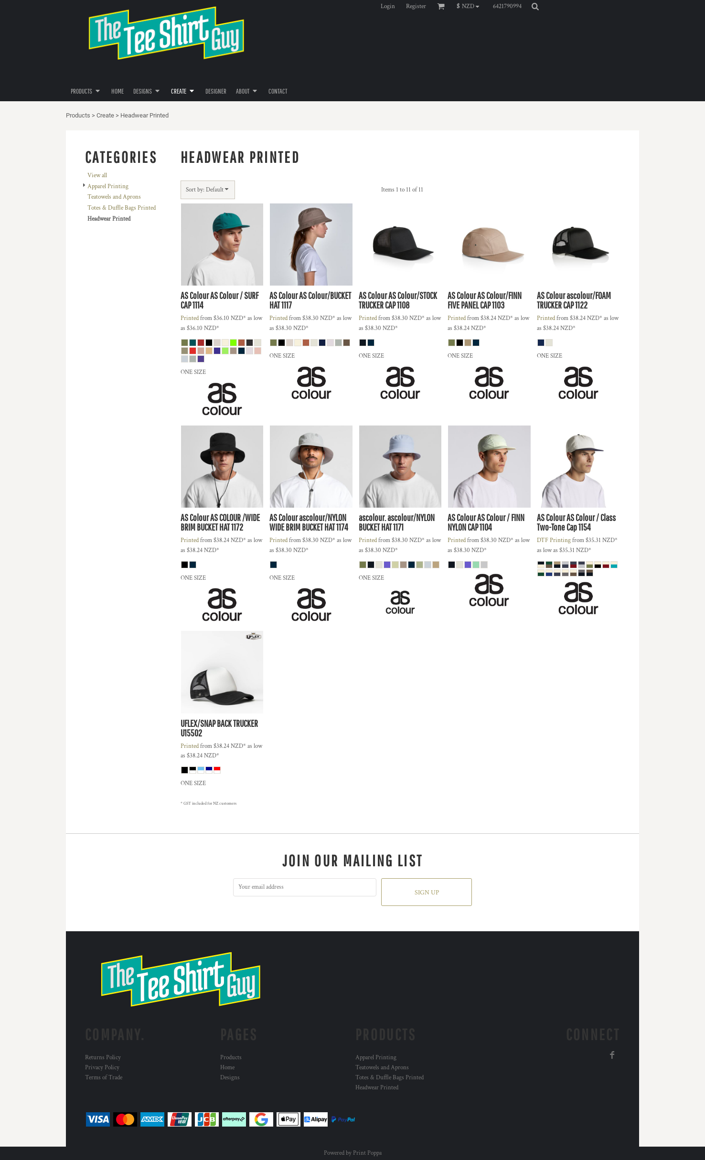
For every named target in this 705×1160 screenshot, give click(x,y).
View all (97, 175)
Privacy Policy (102, 1068)
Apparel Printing (107, 186)
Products (78, 115)
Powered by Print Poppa (353, 1153)
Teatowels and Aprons (114, 197)
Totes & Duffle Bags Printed (121, 208)
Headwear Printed (376, 1088)
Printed (190, 318)
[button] (470, 6)
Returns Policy (103, 1058)
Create (105, 115)
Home (227, 1068)
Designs (230, 1078)
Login (388, 6)
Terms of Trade (103, 1078)
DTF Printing (554, 540)
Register (416, 6)
